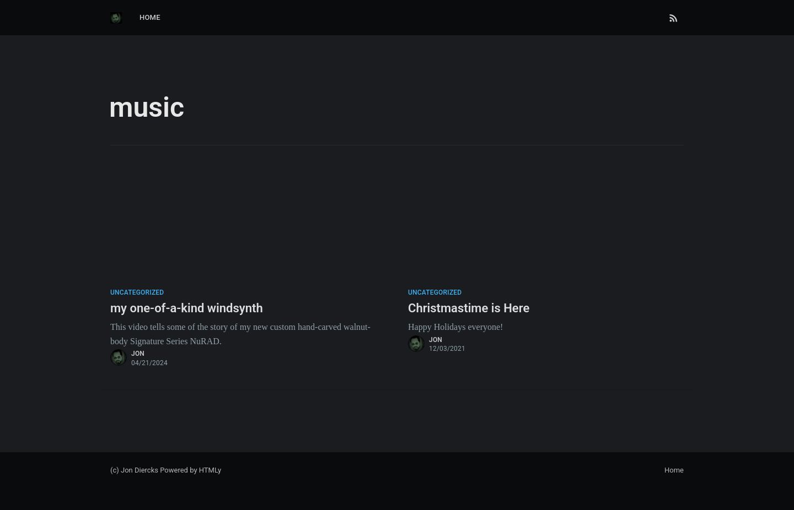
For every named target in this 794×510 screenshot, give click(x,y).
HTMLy (210, 470)
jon (137, 353)
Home (150, 17)
